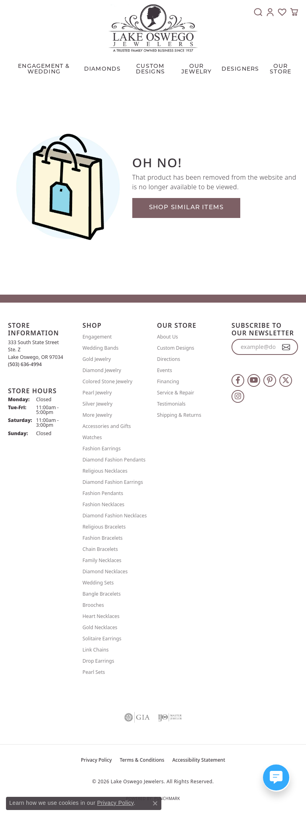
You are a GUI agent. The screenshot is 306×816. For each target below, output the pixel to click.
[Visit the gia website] (137, 717)
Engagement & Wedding (44, 69)
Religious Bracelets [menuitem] (104, 526)
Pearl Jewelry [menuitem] (97, 392)
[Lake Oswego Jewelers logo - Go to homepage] (153, 28)
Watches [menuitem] (92, 437)
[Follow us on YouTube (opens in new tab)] (253, 380)
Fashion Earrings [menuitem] (101, 448)
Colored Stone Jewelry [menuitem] (107, 381)
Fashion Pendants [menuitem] (102, 493)
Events (164, 370)
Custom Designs (175, 348)
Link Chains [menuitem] (95, 649)
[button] (258, 12)
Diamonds (102, 69)
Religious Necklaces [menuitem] (105, 470)
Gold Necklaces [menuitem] (99, 627)
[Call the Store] (25, 364)
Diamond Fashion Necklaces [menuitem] (114, 515)
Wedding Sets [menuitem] (98, 582)
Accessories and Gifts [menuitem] (106, 426)
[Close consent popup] (155, 803)
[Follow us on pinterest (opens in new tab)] (269, 380)
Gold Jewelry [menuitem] (96, 359)
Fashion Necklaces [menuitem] (103, 504)
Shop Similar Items (186, 208)
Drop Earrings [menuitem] (98, 661)
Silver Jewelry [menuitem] (97, 403)
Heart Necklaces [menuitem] (101, 616)
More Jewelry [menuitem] (97, 415)
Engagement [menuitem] (97, 336)
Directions (168, 359)
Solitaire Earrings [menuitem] (102, 638)
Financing (168, 381)
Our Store (280, 69)
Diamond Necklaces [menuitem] (105, 571)
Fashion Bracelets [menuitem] (102, 538)
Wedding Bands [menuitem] (100, 348)
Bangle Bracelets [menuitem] (101, 593)
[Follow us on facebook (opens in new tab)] (237, 380)
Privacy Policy (96, 760)
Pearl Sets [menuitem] (93, 672)
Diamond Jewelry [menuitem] (101, 370)
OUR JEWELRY (196, 69)
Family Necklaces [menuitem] (102, 560)
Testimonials (171, 403)
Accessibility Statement (198, 760)
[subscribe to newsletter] (286, 347)
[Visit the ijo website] (170, 717)
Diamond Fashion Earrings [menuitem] (112, 482)
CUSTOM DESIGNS (150, 69)
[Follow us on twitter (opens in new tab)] (285, 380)
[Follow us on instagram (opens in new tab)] (237, 396)
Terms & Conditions (142, 760)
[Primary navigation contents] (153, 67)
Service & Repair (175, 392)
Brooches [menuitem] (93, 605)
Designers (240, 69)
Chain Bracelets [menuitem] (100, 549)
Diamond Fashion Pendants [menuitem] (113, 459)
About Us (167, 336)
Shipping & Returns (179, 415)
